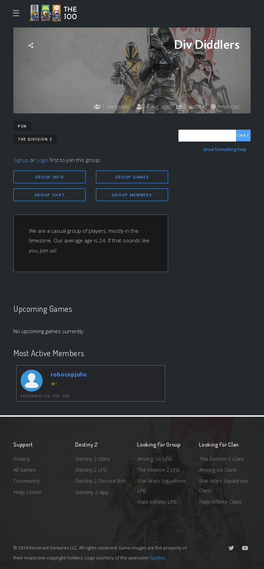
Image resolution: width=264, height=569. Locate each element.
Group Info (49, 176)
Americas (225, 106)
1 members (111, 106)
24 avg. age (152, 106)
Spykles (158, 558)
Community (26, 480)
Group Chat (49, 194)
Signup (21, 159)
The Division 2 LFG (159, 469)
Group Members (132, 194)
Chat (243, 135)
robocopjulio (69, 374)
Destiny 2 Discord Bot (96, 485)
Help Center (27, 491)
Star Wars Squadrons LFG (162, 485)
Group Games (132, 176)
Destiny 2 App (92, 501)
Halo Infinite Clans (220, 501)
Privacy (22, 458)
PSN (22, 126)
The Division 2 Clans (222, 458)
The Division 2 (35, 139)
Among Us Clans (218, 469)
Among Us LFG (154, 458)
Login (43, 159)
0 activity (190, 106)
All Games (25, 469)
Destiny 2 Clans (93, 458)
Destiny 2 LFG (92, 469)
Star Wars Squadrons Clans (224, 485)
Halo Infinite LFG (157, 501)
